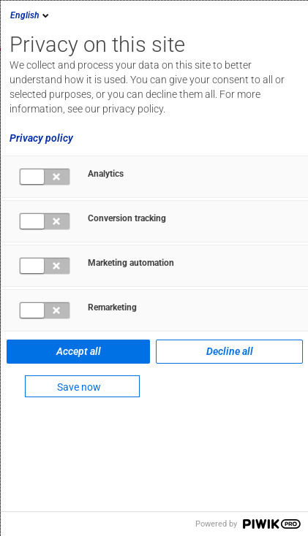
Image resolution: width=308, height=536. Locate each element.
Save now (79, 387)
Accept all (78, 351)
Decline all (229, 351)
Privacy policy (41, 138)
